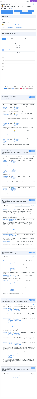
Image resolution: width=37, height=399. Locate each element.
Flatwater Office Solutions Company (12, 289)
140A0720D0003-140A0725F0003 (6, 276)
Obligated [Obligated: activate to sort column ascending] (26, 306)
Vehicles (31, 10)
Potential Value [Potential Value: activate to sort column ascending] (20, 259)
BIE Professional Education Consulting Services (5, 190)
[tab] (3, 50)
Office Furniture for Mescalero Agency (6, 107)
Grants (23, 12)
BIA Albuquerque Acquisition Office (16, 108)
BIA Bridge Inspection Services (5, 161)
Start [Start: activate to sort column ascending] (22, 208)
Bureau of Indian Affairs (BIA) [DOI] (11, 24)
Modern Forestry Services (12, 242)
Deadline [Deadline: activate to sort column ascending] (32, 104)
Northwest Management (12, 235)
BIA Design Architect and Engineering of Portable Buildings (5, 170)
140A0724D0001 (6, 209)
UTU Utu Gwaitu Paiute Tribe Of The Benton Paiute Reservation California (10, 322)
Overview (4, 10)
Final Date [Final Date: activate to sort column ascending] (31, 158)
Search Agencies (5, 4)
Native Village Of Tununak (10, 333)
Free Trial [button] (33, 1)
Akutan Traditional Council (10, 309)
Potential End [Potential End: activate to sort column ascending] (31, 259)
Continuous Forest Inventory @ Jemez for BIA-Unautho (6, 115)
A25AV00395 (5, 318)
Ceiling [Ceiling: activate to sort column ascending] (19, 158)
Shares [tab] (8, 38)
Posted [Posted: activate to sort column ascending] (26, 104)
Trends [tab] (4, 38)
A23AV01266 (5, 351)
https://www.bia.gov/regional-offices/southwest (12, 27)
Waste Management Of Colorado (13, 268)
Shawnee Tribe (10, 343)
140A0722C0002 (6, 267)
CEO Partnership (12, 261)
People (29, 12)
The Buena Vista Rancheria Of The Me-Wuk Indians (10, 354)
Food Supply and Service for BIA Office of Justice (6, 124)
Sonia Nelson (5, 377)
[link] (33, 102)
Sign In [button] (27, 1)
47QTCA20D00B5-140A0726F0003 (6, 261)
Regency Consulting (12, 281)
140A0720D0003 (6, 219)
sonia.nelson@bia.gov (20, 377)
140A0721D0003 (6, 228)
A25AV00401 (5, 308)
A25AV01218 (5, 342)
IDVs (4, 12)
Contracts (10, 12)
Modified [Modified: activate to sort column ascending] (32, 208)
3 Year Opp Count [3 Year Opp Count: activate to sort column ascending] (29, 375)
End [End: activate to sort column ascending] (26, 208)
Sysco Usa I (11, 209)
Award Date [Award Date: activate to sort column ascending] (25, 158)
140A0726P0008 (6, 287)
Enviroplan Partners (11, 228)
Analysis (10, 10)
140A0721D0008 (6, 234)
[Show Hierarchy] (11, 8)
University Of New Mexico (12, 276)
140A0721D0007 (6, 241)
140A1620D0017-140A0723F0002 (6, 281)
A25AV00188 (5, 332)
